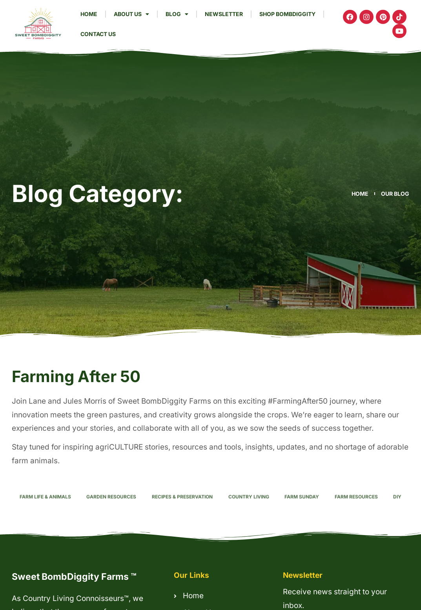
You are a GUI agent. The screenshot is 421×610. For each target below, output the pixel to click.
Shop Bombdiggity (287, 14)
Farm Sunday (301, 506)
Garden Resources (111, 506)
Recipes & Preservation (182, 506)
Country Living (248, 506)
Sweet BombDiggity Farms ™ (74, 576)
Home (88, 14)
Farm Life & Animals (45, 506)
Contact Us (98, 34)
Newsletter (224, 14)
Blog (177, 14)
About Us (131, 14)
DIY (397, 506)
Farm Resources (356, 506)
